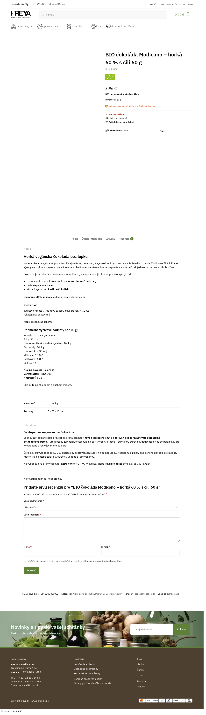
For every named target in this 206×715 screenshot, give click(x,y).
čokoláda (150, 592)
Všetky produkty (114, 592)
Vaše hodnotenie (34, 499)
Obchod (140, 662)
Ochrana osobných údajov (88, 676)
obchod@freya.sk (58, 4)
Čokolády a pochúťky (83, 592)
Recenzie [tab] (126, 237)
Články (168, 4)
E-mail (105, 544)
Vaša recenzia (32, 512)
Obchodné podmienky (86, 667)
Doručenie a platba (84, 662)
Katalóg (161, 4)
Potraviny (100, 592)
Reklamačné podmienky (87, 671)
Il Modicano (111, 67)
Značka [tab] (110, 236)
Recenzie (181, 4)
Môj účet (153, 4)
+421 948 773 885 (35, 4)
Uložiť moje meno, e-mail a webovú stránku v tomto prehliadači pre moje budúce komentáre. (75, 559)
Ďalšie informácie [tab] (92, 236)
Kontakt (189, 4)
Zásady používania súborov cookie (92, 681)
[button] (182, 14)
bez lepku (140, 592)
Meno (28, 544)
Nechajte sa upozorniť (116, 116)
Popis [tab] (74, 236)
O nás (174, 4)
